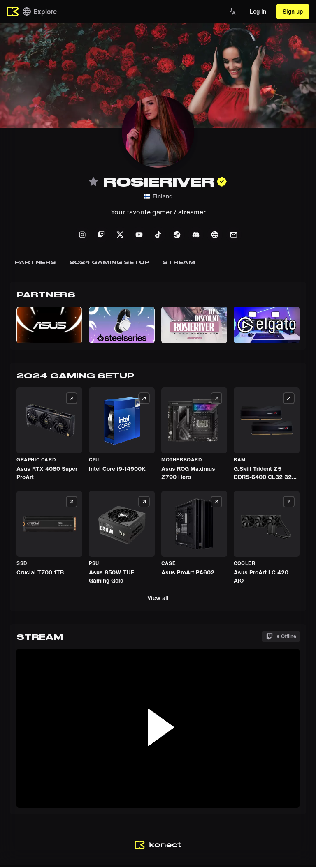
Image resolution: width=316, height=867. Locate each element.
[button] (49, 325)
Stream (179, 262)
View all (158, 597)
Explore (39, 11)
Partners (35, 262)
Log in (258, 11)
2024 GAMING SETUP (109, 262)
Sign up (293, 11)
